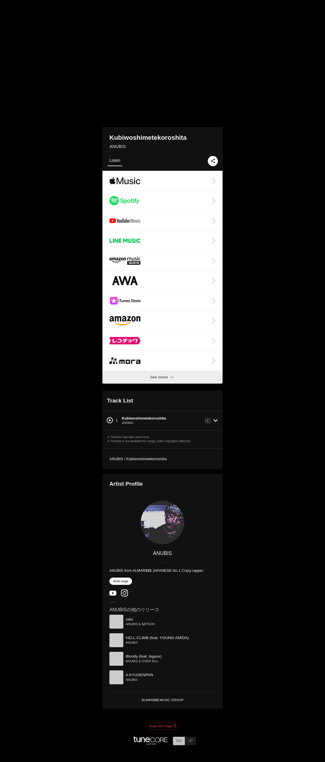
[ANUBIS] (162, 522)
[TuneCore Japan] (150, 743)
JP (190, 741)
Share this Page (162, 726)
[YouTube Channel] (112, 594)
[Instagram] (124, 595)
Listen (114, 160)
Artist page (120, 581)
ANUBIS (117, 146)
